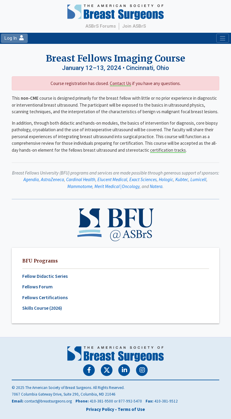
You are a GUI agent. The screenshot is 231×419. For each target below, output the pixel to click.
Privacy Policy (100, 409)
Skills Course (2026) (42, 308)
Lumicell (198, 179)
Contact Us (120, 83)
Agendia (31, 179)
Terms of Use (131, 409)
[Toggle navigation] (222, 38)
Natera (156, 186)
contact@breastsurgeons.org (48, 401)
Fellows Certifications (45, 297)
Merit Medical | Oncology (117, 186)
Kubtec (181, 179)
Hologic (166, 179)
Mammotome (79, 186)
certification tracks (168, 150)
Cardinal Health (80, 179)
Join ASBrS (134, 26)
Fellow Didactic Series (45, 276)
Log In (14, 38)
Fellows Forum (37, 287)
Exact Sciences (143, 179)
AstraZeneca (52, 179)
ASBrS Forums (100, 26)
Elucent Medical (112, 179)
